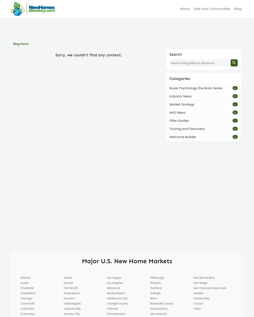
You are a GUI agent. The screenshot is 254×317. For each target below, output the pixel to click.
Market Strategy (181, 104)
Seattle (198, 293)
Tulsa (197, 309)
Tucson (198, 303)
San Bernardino (204, 278)
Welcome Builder (182, 137)
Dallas (68, 278)
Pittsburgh (157, 278)
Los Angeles (115, 283)
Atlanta (25, 278)
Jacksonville (72, 309)
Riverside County (161, 303)
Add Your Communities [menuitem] (212, 9)
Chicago (26, 298)
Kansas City (72, 314)
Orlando (112, 309)
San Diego (200, 283)
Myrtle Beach (116, 293)
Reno (153, 298)
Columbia (27, 309)
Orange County (117, 303)
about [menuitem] (185, 9)
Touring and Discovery (187, 129)
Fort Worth (71, 288)
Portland (156, 288)
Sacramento (158, 309)
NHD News (177, 112)
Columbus (27, 314)
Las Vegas (114, 278)
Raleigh (155, 293)
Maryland (113, 288)
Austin (24, 283)
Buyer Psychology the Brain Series (195, 88)
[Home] (33, 9)
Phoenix (155, 283)
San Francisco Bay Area (209, 288)
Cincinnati (27, 303)
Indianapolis (72, 303)
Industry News (180, 96)
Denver (68, 283)
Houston (69, 298)
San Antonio (158, 314)
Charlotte (27, 288)
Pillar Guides (179, 120)
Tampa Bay (201, 298)
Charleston (28, 293)
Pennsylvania (116, 314)
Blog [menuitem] (238, 9)
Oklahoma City (117, 298)
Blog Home (20, 44)
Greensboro (72, 293)
